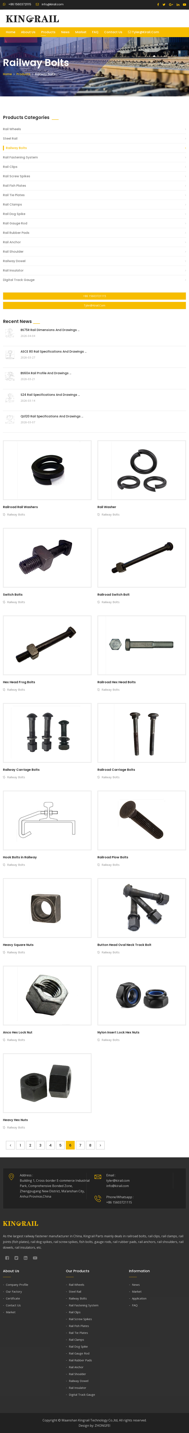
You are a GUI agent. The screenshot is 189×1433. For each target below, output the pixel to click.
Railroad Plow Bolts (112, 857)
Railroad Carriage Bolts (116, 769)
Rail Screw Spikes (16, 176)
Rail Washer (106, 507)
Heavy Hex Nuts (15, 1120)
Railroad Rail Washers (20, 507)
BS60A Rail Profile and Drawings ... (46, 373)
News (65, 32)
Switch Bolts (13, 594)
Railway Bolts (16, 148)
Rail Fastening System (20, 157)
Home (10, 32)
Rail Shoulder (13, 251)
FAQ (95, 32)
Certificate (13, 1298)
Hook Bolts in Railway (20, 857)
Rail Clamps (12, 204)
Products (48, 32)
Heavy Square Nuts (18, 945)
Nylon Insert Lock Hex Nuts (118, 1032)
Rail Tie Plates (14, 195)
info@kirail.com (50, 4)
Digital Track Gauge (19, 280)
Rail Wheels (12, 129)
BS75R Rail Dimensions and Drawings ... (50, 330)
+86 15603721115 (17, 4)
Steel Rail (10, 138)
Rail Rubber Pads (16, 232)
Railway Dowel (14, 261)
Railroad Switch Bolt (113, 594)
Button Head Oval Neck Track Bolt (124, 945)
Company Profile (17, 1285)
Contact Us (113, 32)
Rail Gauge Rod (15, 223)
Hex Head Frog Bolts (19, 682)
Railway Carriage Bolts (21, 769)
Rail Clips (10, 167)
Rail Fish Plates (14, 185)
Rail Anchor (12, 242)
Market (80, 32)
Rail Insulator (13, 270)
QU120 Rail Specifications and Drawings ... (52, 416)
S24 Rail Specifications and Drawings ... (50, 395)
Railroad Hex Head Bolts (116, 682)
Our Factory (14, 1291)
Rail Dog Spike (14, 214)
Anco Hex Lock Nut (17, 1032)
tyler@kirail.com (143, 32)
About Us (28, 32)
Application (139, 1298)
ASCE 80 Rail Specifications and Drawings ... (53, 351)
